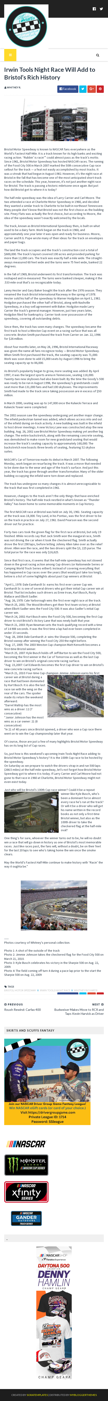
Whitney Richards (85, 990)
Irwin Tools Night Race (55, 990)
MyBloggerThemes (83, 1395)
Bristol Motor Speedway (20, 990)
